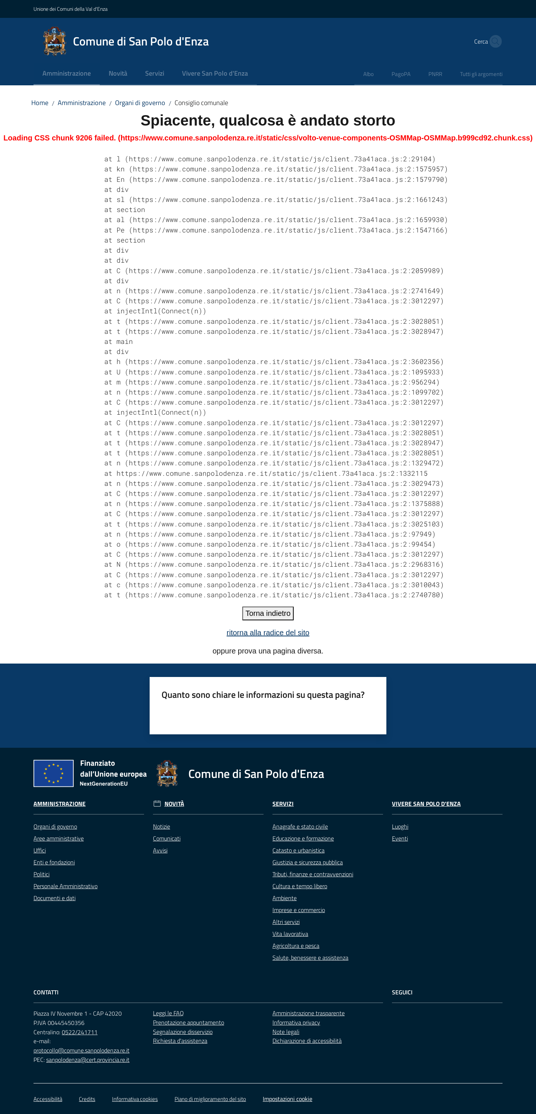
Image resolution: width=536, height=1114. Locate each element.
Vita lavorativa (290, 933)
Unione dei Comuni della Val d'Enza (71, 9)
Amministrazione (82, 103)
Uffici (40, 850)
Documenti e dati (55, 897)
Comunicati (167, 838)
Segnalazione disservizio (183, 1031)
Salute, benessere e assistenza (310, 957)
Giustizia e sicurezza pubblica (307, 862)
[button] (493, 41)
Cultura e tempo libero (299, 886)
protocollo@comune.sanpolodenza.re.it (82, 1050)
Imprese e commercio (298, 909)
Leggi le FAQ (168, 1013)
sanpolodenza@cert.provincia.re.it (88, 1059)
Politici (42, 874)
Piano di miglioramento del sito (210, 1099)
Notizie (161, 826)
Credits (87, 1099)
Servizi (283, 804)
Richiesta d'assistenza (180, 1040)
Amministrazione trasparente (308, 1013)
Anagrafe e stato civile (300, 826)
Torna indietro (267, 613)
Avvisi (160, 850)
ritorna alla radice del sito (268, 633)
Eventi (400, 838)
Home (39, 103)
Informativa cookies (135, 1099)
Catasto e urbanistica (298, 850)
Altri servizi (286, 921)
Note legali (285, 1031)
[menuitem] (67, 74)
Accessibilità (48, 1099)
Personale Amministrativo (66, 886)
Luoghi (400, 826)
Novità (174, 804)
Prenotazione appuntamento (188, 1022)
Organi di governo (140, 103)
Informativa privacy (296, 1022)
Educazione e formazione (303, 838)
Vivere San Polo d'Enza (426, 804)
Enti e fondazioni (54, 862)
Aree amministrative (59, 838)
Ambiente (284, 897)
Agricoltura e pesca (295, 945)
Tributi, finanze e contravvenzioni (312, 874)
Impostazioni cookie (287, 1098)
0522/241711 (80, 1032)
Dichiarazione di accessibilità (307, 1040)
